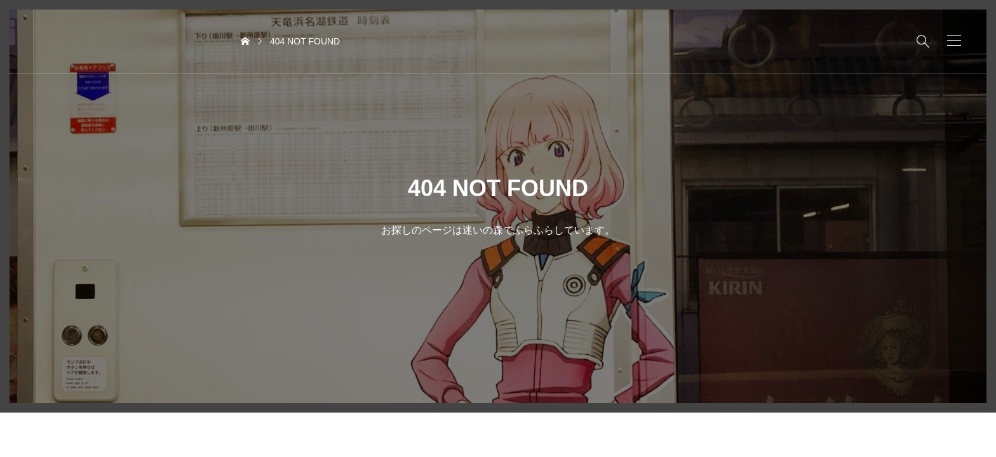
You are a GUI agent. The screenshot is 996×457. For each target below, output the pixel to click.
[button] (954, 40)
